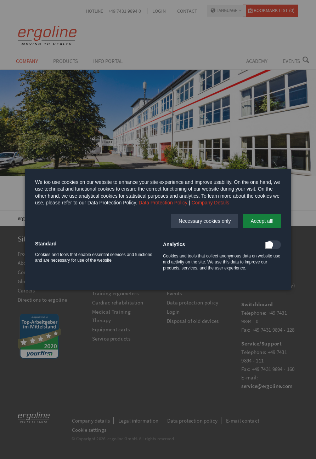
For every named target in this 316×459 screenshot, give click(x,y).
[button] (204, 221)
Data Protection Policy (163, 202)
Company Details (211, 202)
